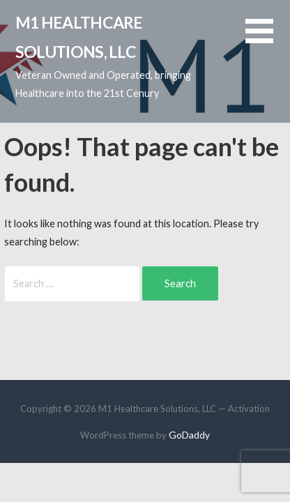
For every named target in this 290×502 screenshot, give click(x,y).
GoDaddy (189, 435)
